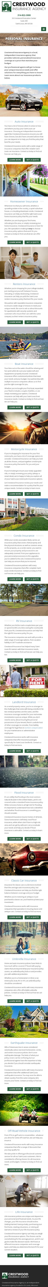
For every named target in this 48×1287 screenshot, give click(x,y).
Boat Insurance (24, 364)
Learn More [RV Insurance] (15, 660)
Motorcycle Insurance (24, 449)
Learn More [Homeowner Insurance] (15, 242)
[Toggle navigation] (43, 29)
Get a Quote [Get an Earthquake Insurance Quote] (32, 1089)
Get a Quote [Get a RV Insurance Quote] (32, 660)
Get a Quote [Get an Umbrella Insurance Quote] (32, 1001)
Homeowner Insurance (24, 201)
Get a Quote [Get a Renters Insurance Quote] (32, 322)
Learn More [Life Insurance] (15, 1255)
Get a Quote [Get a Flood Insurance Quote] (32, 839)
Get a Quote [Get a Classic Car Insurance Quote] (32, 917)
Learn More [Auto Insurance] (15, 159)
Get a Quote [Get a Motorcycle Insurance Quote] (32, 494)
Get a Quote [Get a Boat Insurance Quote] (32, 407)
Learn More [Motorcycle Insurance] (15, 494)
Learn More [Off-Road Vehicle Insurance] (15, 1170)
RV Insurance (24, 621)
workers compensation (34, 728)
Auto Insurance (24, 121)
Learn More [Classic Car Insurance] (15, 917)
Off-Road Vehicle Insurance (24, 1131)
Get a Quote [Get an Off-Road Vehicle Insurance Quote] (32, 1170)
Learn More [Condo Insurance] (15, 579)
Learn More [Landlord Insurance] (15, 751)
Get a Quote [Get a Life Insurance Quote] (32, 1255)
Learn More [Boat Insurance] (15, 407)
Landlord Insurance (24, 702)
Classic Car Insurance (24, 880)
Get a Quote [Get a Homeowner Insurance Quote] (32, 242)
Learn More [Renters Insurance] (15, 322)
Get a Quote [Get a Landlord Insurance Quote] (32, 751)
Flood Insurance (24, 792)
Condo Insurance (24, 535)
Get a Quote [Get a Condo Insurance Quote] (32, 579)
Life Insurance (24, 1212)
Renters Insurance (24, 284)
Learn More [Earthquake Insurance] (15, 1089)
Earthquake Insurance (24, 1043)
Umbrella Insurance (24, 959)
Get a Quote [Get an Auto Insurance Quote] (32, 159)
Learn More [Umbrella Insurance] (15, 1001)
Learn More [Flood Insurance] (15, 839)
